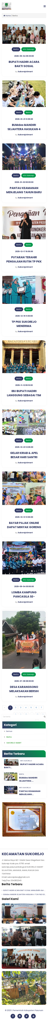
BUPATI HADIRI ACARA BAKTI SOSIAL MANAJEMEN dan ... (23, 890)
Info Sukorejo (28, 49)
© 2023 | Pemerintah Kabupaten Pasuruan (24, 1010)
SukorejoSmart (25, 71)
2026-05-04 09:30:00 (24, 56)
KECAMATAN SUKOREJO (23, 854)
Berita (16, 49)
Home (7, 15)
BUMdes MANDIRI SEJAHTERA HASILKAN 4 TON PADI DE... (24, 894)
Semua (9, 731)
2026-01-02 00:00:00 (24, 182)
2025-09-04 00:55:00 (24, 586)
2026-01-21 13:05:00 (24, 119)
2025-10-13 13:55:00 (24, 517)
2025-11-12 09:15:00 (24, 385)
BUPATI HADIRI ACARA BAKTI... (24, 766)
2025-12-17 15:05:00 (24, 251)
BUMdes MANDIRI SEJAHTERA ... (28, 779)
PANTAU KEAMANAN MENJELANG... (29, 793)
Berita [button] (9, 737)
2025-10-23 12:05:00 (24, 447)
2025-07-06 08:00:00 (24, 681)
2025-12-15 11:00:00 (24, 316)
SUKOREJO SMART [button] (13, 743)
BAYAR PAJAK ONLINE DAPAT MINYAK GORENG (24, 525)
